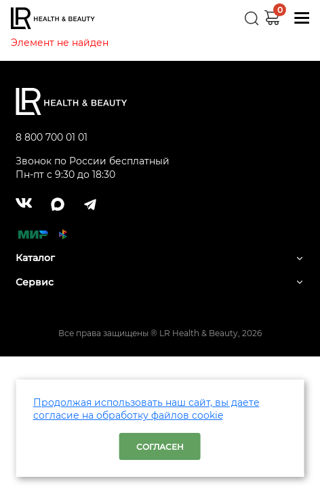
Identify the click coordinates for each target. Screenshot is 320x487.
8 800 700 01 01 (51, 137)
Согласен (160, 447)
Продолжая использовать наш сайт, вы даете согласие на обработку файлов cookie (146, 409)
